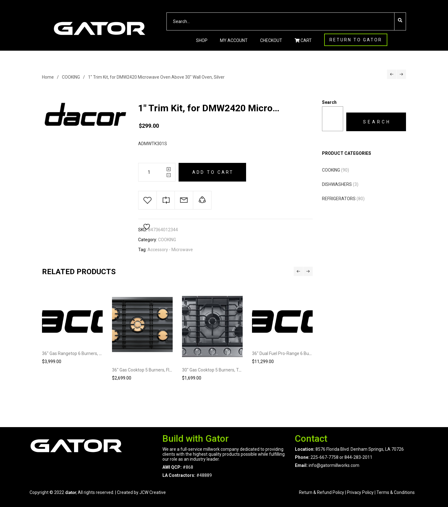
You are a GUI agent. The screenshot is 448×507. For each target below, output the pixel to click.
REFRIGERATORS (339, 198)
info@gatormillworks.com (334, 465)
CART (303, 40)
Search (329, 102)
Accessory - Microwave (170, 249)
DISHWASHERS (337, 184)
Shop (202, 40)
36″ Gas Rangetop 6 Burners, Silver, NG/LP (83, 353)
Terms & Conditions (395, 492)
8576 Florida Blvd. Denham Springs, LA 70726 (359, 449)
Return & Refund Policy (321, 492)
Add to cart (213, 172)
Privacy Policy (360, 492)
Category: (147, 239)
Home (48, 77)
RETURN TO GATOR (355, 39)
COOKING (71, 77)
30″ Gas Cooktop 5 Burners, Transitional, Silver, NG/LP (234, 369)
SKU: (142, 229)
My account (234, 40)
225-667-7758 (324, 457)
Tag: (142, 249)
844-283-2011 (358, 457)
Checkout (271, 40)
